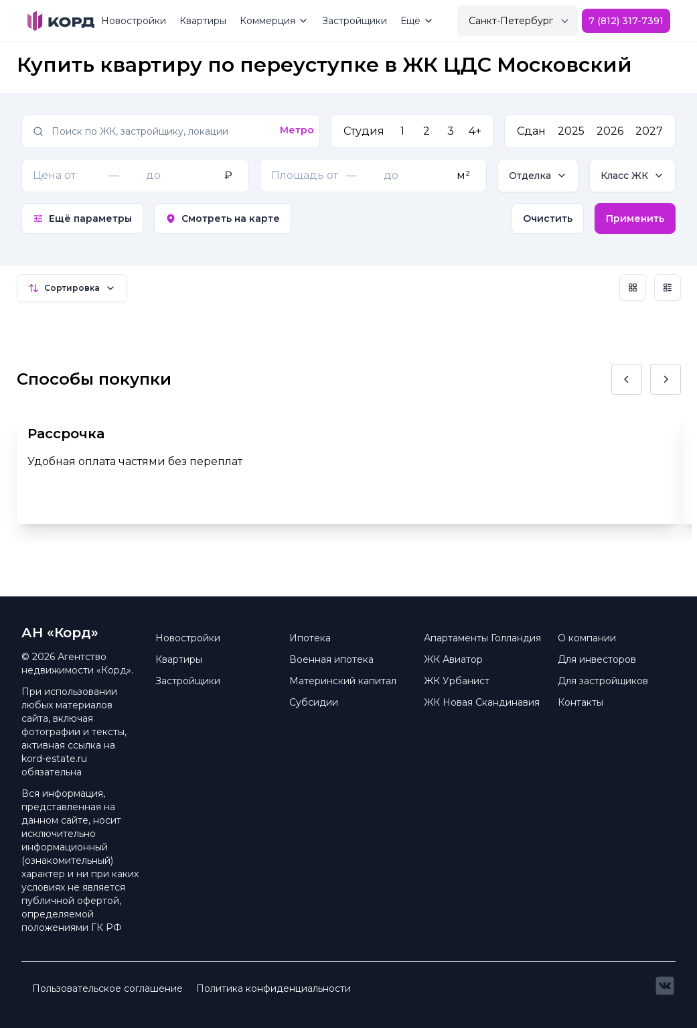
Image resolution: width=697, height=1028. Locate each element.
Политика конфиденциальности (273, 988)
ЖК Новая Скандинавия (482, 702)
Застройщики (354, 21)
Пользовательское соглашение (107, 988)
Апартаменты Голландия (482, 638)
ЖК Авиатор (453, 659)
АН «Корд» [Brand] (59, 633)
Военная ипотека (331, 659)
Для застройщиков (603, 681)
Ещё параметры (82, 218)
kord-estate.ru (54, 759)
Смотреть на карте (222, 218)
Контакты (580, 702)
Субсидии (313, 702)
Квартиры (202, 21)
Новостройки (133, 21)
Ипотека (310, 638)
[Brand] (61, 21)
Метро (297, 130)
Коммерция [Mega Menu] (274, 21)
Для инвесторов (597, 659)
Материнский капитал (342, 681)
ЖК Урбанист (456, 681)
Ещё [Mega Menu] (417, 21)
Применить (635, 218)
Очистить (547, 218)
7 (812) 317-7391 (626, 21)
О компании (587, 638)
